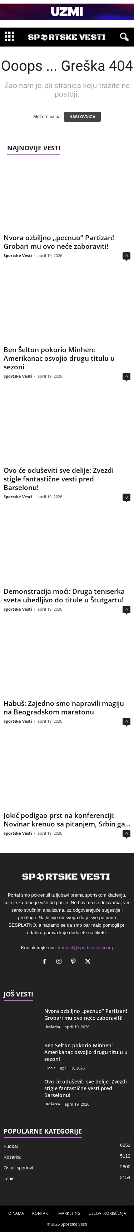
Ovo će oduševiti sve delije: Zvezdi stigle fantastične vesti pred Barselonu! (59, 479)
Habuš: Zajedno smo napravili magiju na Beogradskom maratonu (64, 708)
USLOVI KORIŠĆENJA (107, 1213)
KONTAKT (41, 1213)
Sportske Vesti (18, 255)
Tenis (50, 1067)
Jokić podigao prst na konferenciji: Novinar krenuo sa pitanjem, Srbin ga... (67, 820)
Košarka (53, 1026)
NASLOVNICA (82, 117)
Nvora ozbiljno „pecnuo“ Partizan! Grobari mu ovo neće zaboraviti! (59, 242)
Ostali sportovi (18, 1167)
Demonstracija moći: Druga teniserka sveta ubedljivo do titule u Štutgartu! (64, 596)
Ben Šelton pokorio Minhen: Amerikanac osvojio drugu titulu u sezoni (59, 358)
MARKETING (69, 1213)
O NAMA (16, 1213)
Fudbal (11, 1146)
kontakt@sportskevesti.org (85, 947)
